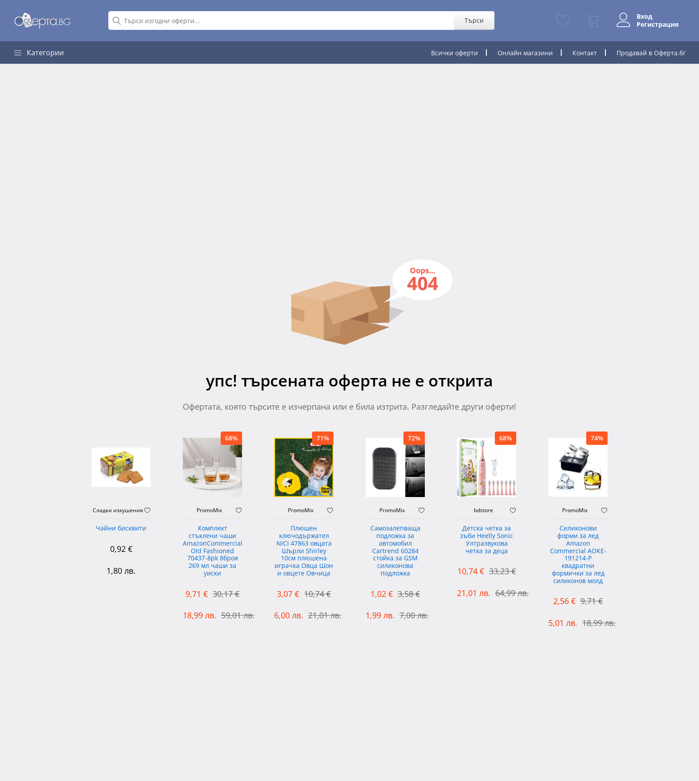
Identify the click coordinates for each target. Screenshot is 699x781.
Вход (644, 16)
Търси (474, 20)
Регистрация (657, 25)
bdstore (483, 510)
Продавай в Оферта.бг (651, 53)
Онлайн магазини (525, 53)
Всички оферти (454, 53)
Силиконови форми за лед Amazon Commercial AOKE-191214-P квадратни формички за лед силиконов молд (578, 555)
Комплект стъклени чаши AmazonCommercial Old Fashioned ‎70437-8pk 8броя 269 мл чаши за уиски (212, 551)
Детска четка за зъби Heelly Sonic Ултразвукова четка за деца (486, 540)
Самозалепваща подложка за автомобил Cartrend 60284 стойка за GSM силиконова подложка (395, 551)
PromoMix (209, 510)
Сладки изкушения (118, 510)
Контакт (584, 53)
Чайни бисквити (121, 528)
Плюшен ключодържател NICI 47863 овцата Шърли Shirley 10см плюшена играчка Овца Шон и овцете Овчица (304, 551)
